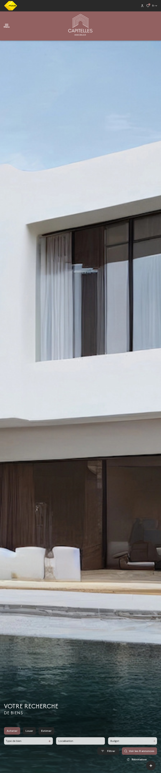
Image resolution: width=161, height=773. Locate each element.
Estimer (46, 734)
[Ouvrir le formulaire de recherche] (108, 754)
